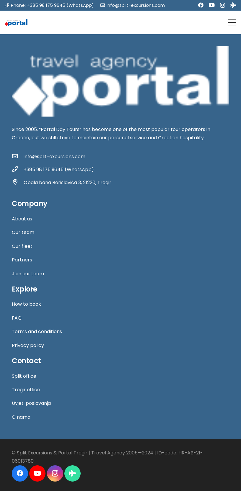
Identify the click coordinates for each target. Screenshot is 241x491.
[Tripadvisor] (233, 5)
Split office (24, 376)
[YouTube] (212, 5)
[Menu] (232, 22)
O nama (21, 417)
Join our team (28, 273)
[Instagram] (222, 5)
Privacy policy (28, 345)
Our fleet (22, 246)
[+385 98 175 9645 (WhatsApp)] (18, 170)
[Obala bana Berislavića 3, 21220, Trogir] (18, 183)
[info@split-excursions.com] (18, 157)
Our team (23, 232)
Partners (22, 259)
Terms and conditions (37, 331)
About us (22, 218)
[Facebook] (200, 5)
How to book (26, 304)
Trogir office (26, 389)
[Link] (16, 22)
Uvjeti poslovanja (31, 403)
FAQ (17, 318)
